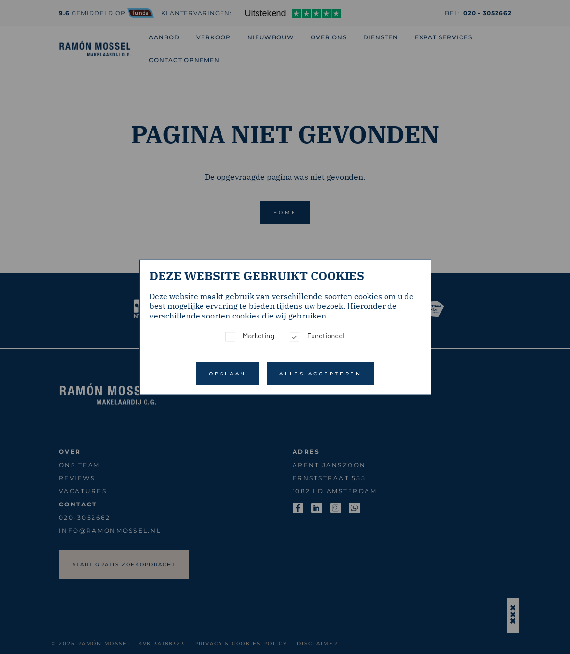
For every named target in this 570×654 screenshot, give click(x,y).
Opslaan (227, 373)
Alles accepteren (320, 373)
